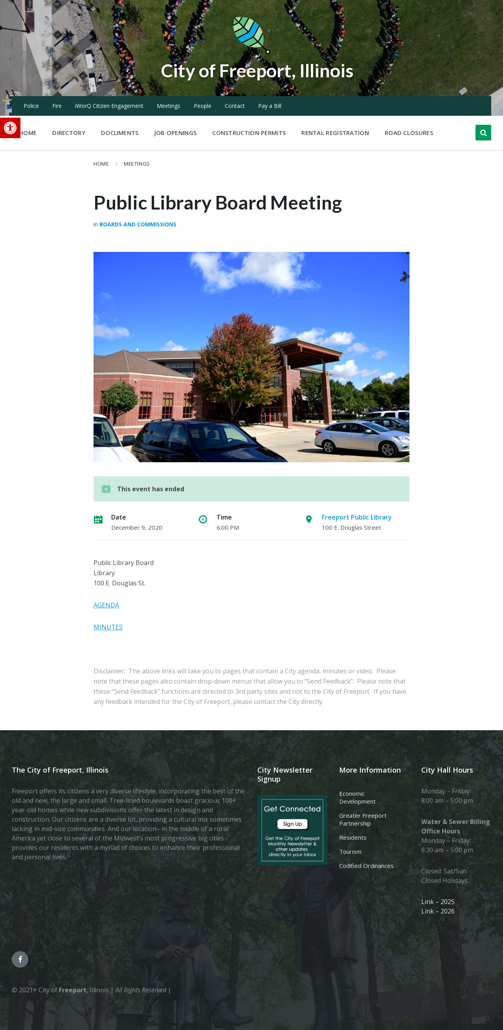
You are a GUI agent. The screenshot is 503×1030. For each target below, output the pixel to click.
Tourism (350, 851)
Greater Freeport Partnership (363, 819)
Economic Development (357, 797)
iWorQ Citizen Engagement (109, 105)
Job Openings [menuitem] (175, 133)
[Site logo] (251, 52)
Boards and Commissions (137, 224)
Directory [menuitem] (68, 133)
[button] (10, 128)
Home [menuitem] (28, 133)
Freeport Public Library (357, 517)
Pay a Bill (269, 105)
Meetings (168, 105)
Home (101, 163)
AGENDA (106, 605)
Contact (235, 105)
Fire (57, 105)
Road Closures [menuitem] (409, 133)
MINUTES (108, 627)
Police (31, 105)
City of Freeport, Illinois (257, 70)
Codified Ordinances (366, 866)
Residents (353, 837)
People (202, 105)
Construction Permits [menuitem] (249, 133)
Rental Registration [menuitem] (335, 133)
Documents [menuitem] (120, 133)
